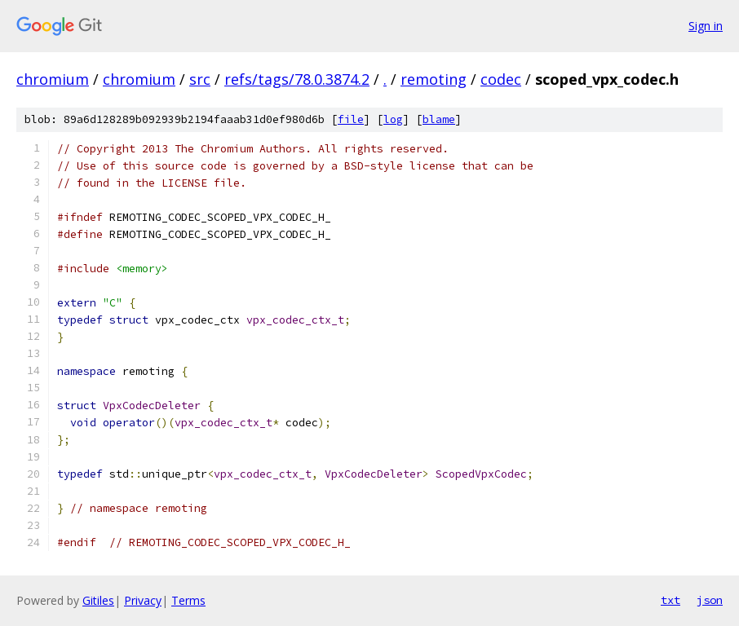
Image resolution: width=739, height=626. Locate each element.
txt (670, 600)
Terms (188, 600)
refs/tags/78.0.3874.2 (297, 79)
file (351, 119)
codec (500, 79)
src (199, 79)
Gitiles (98, 600)
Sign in (705, 25)
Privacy (143, 600)
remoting (433, 79)
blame (439, 119)
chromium (52, 79)
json (710, 600)
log (393, 119)
